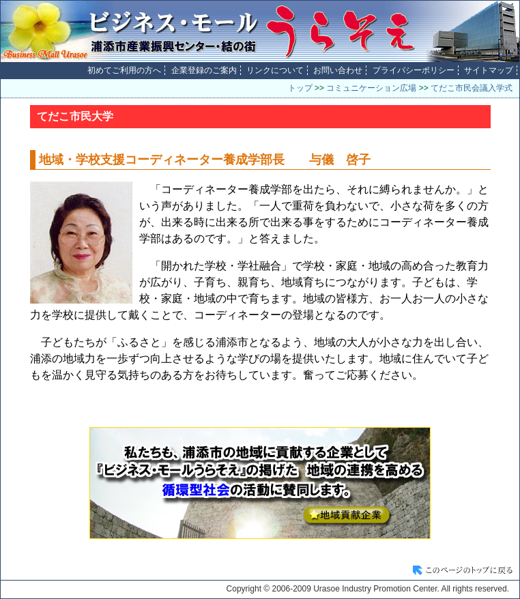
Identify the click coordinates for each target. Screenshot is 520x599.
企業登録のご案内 (204, 70)
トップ (300, 88)
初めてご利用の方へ (124, 70)
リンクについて (275, 70)
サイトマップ (488, 70)
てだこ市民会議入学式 (471, 88)
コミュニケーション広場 (371, 88)
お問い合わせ (337, 70)
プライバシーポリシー (413, 70)
